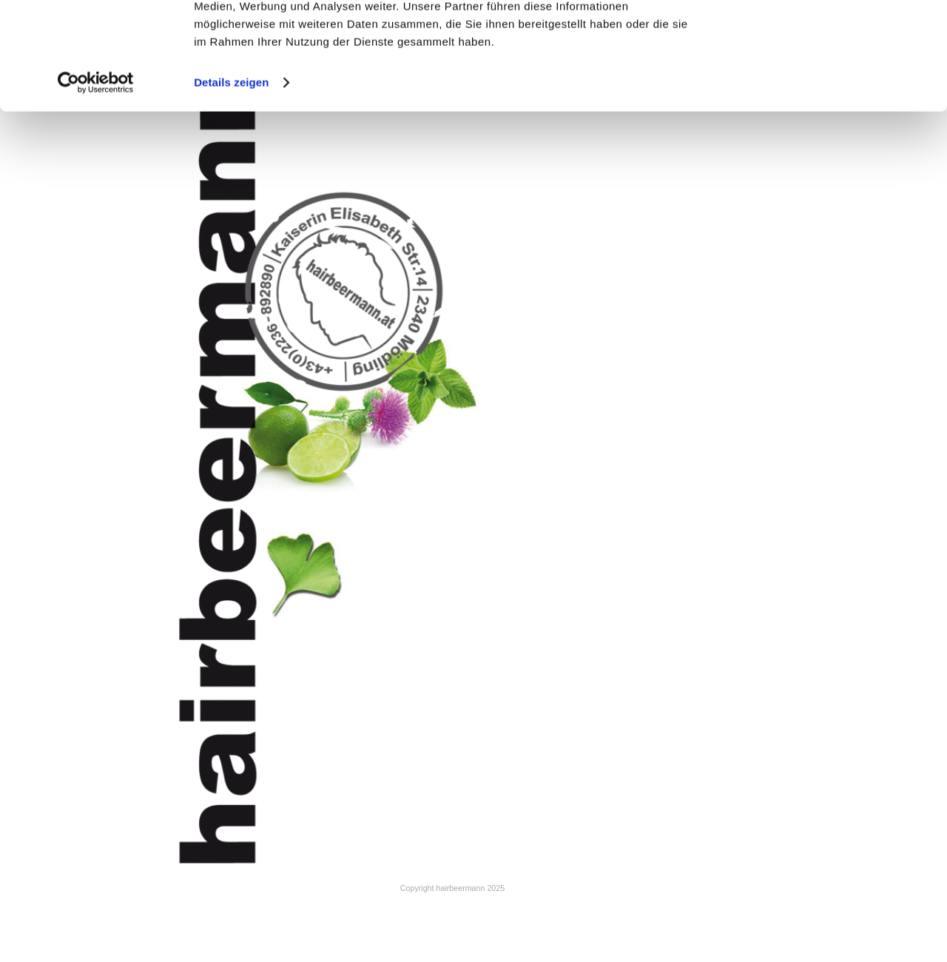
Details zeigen (231, 183)
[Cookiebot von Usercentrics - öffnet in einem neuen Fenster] (96, 183)
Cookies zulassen (823, 36)
